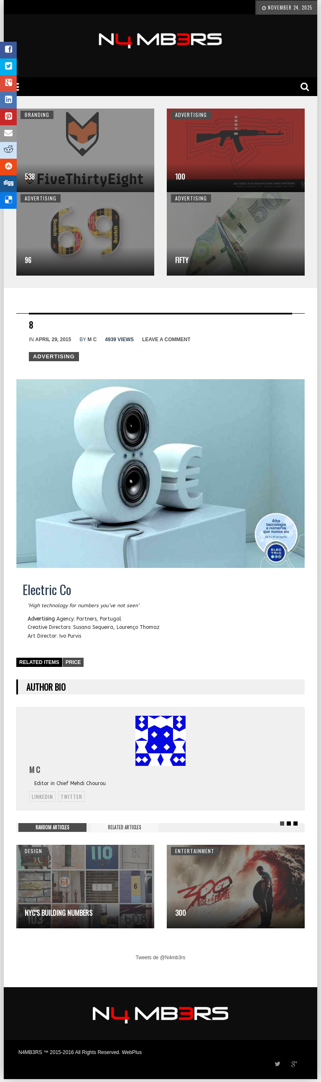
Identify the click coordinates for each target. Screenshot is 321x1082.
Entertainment (194, 850)
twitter (71, 796)
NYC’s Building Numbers (58, 913)
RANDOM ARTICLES (52, 827)
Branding (37, 114)
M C (92, 339)
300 (180, 913)
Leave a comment (166, 339)
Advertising (191, 114)
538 (30, 177)
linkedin (42, 796)
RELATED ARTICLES (124, 827)
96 (28, 260)
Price (73, 662)
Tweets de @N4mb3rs (161, 957)
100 (180, 177)
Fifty (182, 260)
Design (33, 850)
